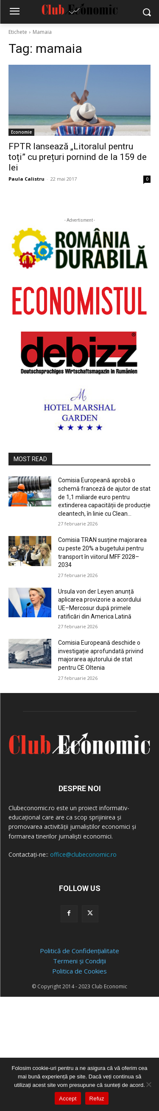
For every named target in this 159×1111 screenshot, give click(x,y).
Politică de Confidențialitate (79, 950)
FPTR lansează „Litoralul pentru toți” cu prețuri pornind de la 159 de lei (77, 157)
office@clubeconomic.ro (83, 854)
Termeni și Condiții (79, 961)
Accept (67, 1098)
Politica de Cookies (79, 971)
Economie (21, 132)
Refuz (96, 1098)
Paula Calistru (26, 179)
